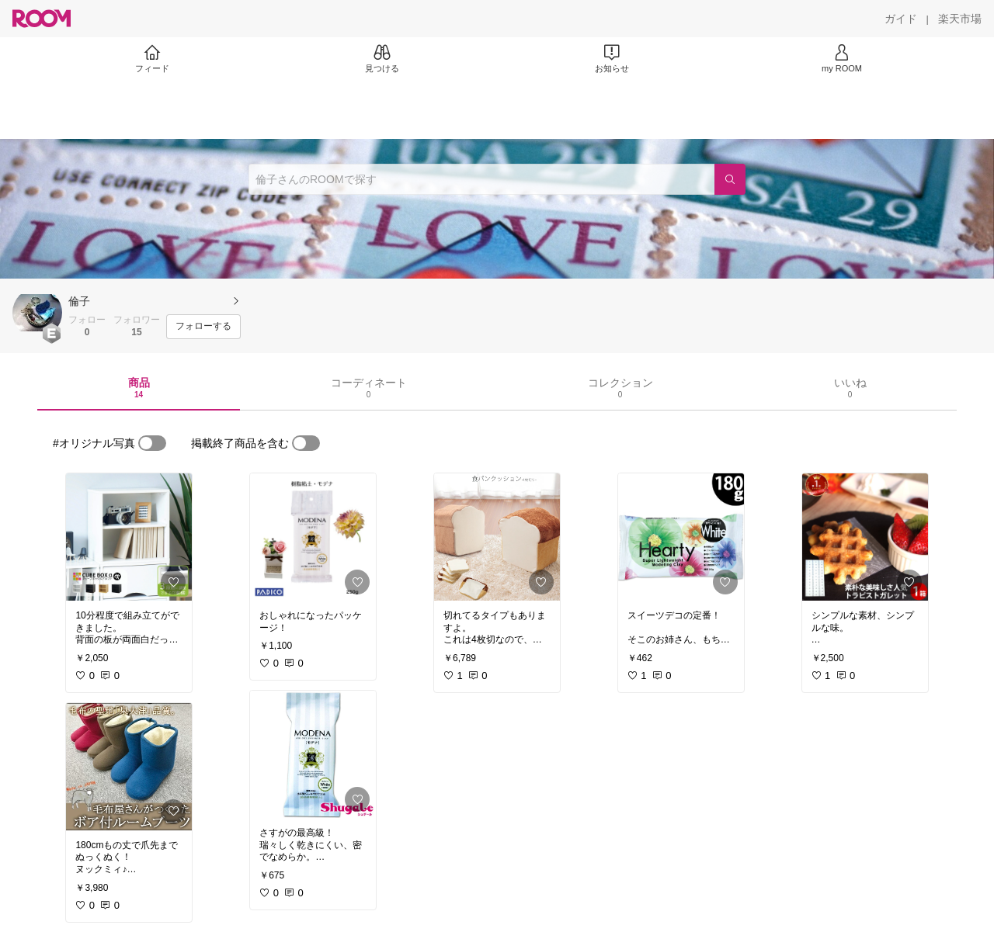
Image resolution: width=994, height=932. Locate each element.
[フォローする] (203, 326)
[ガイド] (901, 19)
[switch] (152, 443)
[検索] (730, 179)
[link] (129, 537)
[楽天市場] (960, 19)
